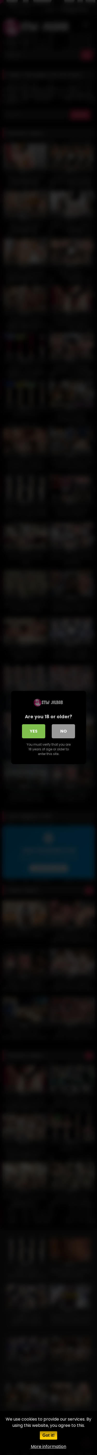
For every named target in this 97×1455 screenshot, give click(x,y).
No (63, 731)
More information (48, 1447)
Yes (34, 731)
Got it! (48, 1435)
